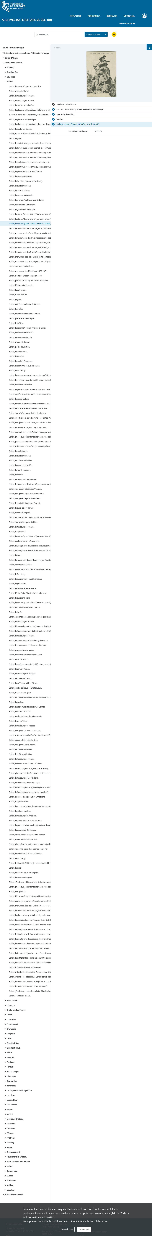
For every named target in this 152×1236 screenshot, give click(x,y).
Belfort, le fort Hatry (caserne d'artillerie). (26, 181)
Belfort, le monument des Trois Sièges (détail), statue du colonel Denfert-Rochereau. (36, 243)
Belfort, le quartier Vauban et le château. (25, 579)
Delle (9, 1038)
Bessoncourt (12, 1000)
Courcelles (11, 1019)
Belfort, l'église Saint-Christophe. (22, 205)
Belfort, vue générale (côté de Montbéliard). (27, 494)
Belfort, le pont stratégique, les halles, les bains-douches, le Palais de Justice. (36, 143)
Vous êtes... (129, 16)
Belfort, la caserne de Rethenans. (22, 830)
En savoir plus (67, 1229)
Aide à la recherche (44, 39)
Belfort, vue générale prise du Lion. (23, 522)
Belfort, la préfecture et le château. (23, 683)
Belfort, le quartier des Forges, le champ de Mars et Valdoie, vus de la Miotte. (36, 517)
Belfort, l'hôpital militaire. (19, 801)
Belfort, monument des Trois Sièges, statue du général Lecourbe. (35, 262)
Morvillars (11, 1124)
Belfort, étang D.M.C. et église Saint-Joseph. (27, 835)
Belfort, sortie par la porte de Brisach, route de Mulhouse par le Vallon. (36, 901)
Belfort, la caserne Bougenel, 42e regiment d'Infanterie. (31, 375)
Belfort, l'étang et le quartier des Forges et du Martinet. (31, 626)
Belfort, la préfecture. (17, 290)
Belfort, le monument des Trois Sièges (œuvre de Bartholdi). (33, 910)
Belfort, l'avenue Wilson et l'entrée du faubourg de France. (32, 134)
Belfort (10, 82)
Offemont (11, 1128)
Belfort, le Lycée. (15, 612)
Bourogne (11, 1005)
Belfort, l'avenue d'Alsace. (19, 669)
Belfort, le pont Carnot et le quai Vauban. (26, 854)
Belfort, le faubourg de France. (21, 96)
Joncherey (11, 1086)
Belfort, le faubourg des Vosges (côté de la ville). (29, 768)
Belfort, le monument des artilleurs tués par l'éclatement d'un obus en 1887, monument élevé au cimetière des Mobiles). (36, 560)
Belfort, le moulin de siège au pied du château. (28, 427)
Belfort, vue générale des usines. (22, 745)
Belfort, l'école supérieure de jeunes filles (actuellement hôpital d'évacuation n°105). (36, 896)
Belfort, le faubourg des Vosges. (22, 674)
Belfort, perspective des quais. (21, 650)
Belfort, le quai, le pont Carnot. (21, 508)
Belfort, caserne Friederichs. (20, 565)
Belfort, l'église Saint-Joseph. (21, 285)
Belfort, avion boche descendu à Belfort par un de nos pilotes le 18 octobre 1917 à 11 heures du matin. (36, 972)
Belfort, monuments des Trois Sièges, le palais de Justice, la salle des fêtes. (36, 233)
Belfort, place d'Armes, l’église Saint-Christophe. (28, 280)
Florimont (11, 1062)
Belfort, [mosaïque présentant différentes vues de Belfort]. (33, 380)
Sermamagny (12, 1171)
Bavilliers (11, 77)
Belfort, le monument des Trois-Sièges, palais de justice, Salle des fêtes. (36, 944)
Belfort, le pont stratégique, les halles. (24, 366)
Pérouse (10, 1133)
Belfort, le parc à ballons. (19, 399)
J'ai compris (84, 1229)
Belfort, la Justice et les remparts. (23, 588)
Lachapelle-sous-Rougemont (19, 1090)
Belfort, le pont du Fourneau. (21, 361)
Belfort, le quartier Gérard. (19, 190)
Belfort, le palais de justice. (20, 811)
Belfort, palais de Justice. (19, 347)
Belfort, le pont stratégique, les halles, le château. (29, 948)
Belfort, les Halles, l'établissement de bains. (26, 200)
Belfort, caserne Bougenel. (20, 513)
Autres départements (14, 1195)
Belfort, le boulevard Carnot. (20, 129)
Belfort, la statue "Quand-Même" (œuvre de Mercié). (30, 214)
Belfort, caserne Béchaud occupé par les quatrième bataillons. (34, 617)
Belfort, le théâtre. (16, 323)
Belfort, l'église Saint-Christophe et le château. (28, 593)
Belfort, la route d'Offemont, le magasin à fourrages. (30, 806)
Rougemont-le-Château (17, 1157)
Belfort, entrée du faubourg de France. (25, 304)
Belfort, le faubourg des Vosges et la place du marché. (31, 787)
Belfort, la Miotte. (16, 475)
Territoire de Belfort (13, 63)
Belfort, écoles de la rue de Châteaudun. (25, 688)
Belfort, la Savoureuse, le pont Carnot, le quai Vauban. (31, 148)
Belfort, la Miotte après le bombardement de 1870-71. (31, 404)
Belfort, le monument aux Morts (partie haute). (28, 986)
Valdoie (10, 1185)
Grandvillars (12, 1081)
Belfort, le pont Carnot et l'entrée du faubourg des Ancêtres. (33, 157)
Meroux (10, 1109)
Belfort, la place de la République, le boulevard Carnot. (31, 124)
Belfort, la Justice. (16, 702)
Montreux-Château (15, 1119)
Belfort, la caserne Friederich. (21, 195)
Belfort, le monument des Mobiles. (23, 479)
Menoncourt (12, 1105)
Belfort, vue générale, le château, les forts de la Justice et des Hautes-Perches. (36, 423)
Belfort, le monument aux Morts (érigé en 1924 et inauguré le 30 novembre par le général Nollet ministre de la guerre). (36, 981)
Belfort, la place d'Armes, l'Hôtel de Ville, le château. (30, 389)
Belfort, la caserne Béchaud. (20, 337)
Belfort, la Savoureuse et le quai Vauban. (26, 764)
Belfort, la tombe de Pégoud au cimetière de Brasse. (30, 953)
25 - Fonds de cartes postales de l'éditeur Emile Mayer (26, 53)
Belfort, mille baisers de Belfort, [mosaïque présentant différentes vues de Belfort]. (36, 446)
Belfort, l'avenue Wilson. (19, 659)
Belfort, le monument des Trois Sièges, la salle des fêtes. (32, 228)
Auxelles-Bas (12, 72)
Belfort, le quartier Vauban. (20, 186)
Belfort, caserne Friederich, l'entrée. (23, 740)
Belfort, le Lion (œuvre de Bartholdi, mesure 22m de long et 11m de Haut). (36, 546)
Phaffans (11, 1138)
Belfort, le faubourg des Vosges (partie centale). (29, 792)
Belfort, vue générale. (17, 891)
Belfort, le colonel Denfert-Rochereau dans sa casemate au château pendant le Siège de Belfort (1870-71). (36, 925)
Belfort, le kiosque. (16, 356)
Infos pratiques (127, 23)
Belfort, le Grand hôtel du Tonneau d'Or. (25, 86)
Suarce (10, 1176)
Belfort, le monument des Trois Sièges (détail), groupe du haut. (35, 247)
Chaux (9, 1015)
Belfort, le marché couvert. (20, 470)
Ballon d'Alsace (11, 58)
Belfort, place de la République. (21, 318)
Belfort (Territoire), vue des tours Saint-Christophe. (30, 991)
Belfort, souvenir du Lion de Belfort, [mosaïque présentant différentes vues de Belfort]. (36, 432)
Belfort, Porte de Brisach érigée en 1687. (25, 276)
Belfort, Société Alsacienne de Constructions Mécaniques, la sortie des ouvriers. (36, 394)
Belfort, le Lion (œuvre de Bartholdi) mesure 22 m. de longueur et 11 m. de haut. (36, 929)
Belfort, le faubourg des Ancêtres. (23, 816)
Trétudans (11, 1180)
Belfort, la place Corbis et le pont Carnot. (25, 172)
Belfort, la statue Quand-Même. (22, 105)
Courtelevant (12, 1024)
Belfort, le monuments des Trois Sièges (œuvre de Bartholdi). (34, 238)
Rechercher (94, 16)
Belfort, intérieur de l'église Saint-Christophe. (27, 797)
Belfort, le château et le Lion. (20, 385)
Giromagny (11, 1076)
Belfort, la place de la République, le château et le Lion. (31, 110)
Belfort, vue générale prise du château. (25, 498)
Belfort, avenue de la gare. (19, 342)
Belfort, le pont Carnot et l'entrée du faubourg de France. (32, 153)
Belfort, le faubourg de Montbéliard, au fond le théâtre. (31, 631)
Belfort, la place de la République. (22, 119)
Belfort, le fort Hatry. (17, 370)
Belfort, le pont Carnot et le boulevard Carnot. (28, 645)
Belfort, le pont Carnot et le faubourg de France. (28, 640)
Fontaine (10, 1067)
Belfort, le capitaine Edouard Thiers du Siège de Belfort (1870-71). (36, 920)
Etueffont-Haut (13, 1048)
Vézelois (10, 1190)
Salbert (10, 1166)
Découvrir (112, 16)
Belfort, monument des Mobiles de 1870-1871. (28, 271)
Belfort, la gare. (15, 138)
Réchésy (10, 1143)
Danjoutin (11, 1034)
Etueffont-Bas (13, 1043)
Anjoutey (10, 67)
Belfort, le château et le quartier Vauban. (25, 655)
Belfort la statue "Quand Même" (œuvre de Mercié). (30, 735)
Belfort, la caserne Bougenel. (21, 176)
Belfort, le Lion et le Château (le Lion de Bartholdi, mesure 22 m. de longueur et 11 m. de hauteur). (36, 863)
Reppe (9, 1147)
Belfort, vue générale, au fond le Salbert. (25, 730)
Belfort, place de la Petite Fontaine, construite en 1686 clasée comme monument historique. (36, 773)
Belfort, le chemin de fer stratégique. (24, 873)
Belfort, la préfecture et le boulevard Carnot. (27, 707)
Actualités (75, 16)
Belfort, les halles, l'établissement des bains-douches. (31, 963)
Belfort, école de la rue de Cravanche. (24, 541)
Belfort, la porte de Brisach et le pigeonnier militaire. (30, 825)
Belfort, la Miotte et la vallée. (20, 465)
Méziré (10, 1114)
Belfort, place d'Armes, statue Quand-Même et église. (31, 844)
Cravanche (11, 1029)
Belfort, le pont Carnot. (18, 352)
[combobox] (96, 34)
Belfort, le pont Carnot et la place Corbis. (25, 820)
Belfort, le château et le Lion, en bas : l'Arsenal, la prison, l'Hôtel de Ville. (36, 697)
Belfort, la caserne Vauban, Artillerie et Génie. (27, 328)
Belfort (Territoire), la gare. (20, 996)
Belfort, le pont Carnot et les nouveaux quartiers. (29, 162)
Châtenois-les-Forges (16, 1010)
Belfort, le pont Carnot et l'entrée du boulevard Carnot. (31, 167)
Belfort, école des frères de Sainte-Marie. (25, 716)
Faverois (10, 1057)
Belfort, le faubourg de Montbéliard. (23, 778)
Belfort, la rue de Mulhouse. (20, 712)
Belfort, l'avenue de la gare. (20, 693)
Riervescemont (13, 1152)
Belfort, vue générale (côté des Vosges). (25, 489)
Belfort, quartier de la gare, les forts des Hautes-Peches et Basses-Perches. (36, 418)
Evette (9, 1053)
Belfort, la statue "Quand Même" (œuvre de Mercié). (30, 569)
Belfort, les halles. (16, 309)
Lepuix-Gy (11, 1095)
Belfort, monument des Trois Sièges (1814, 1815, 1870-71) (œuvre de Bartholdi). (36, 906)
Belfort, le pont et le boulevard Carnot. (24, 314)
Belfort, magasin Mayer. (19, 91)
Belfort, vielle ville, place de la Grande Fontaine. (28, 849)
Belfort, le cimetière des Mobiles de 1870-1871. (28, 408)
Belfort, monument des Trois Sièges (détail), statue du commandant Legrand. (36, 257)
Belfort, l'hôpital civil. (17, 532)
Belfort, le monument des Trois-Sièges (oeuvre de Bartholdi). (34, 484)
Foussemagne (13, 1071)
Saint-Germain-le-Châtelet (18, 1161)
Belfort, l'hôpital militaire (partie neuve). (25, 967)
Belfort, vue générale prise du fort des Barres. (27, 413)
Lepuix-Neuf (12, 1100)
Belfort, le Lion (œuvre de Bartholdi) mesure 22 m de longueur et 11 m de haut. (36, 934)
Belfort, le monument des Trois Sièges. (24, 783)
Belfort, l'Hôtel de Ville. (18, 295)
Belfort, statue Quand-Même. (21, 266)
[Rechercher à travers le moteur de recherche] (61, 34)
